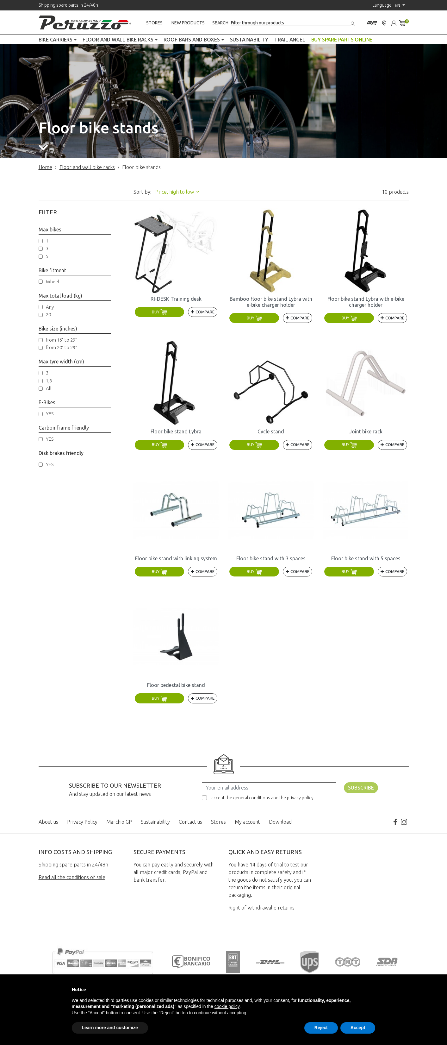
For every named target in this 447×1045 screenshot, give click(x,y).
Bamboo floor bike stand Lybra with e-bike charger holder (271, 302)
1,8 (49, 380)
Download (280, 822)
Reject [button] (321, 1027)
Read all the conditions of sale (72, 877)
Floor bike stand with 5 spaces (365, 558)
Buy (159, 312)
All (49, 388)
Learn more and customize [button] (110, 1027)
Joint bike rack (365, 431)
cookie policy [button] (226, 1006)
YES (49, 413)
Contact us (190, 822)
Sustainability (155, 822)
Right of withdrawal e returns (261, 907)
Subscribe (361, 787)
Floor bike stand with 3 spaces (271, 558)
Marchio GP (119, 822)
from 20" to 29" (61, 347)
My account (247, 822)
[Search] (291, 23)
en (398, 5)
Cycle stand (271, 431)
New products (188, 22)
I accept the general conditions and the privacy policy (261, 797)
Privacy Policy (82, 822)
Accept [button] (358, 1027)
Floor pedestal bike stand (176, 685)
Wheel (52, 281)
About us (48, 822)
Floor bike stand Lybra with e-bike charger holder (365, 302)
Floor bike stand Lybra (176, 431)
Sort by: (142, 192)
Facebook (395, 822)
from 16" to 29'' (61, 340)
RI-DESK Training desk (176, 299)
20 (48, 314)
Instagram (404, 822)
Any (50, 307)
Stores (154, 22)
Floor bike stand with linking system (176, 558)
